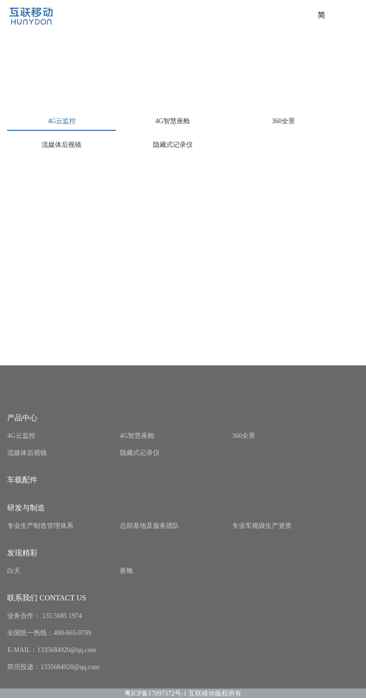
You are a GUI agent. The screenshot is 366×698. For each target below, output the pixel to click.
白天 (13, 570)
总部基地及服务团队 (149, 525)
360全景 (283, 121)
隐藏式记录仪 (173, 144)
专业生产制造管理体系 (40, 525)
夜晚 (126, 570)
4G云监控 (62, 121)
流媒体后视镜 (61, 144)
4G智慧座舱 (172, 121)
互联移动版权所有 (214, 693)
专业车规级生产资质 (262, 525)
